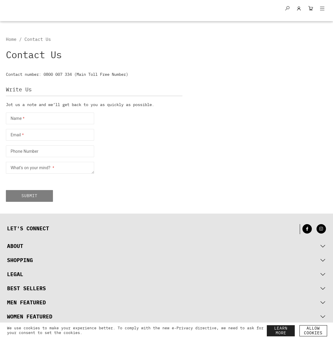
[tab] (166, 246)
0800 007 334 (58, 75)
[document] (137, 330)
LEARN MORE (280, 330)
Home (12, 39)
